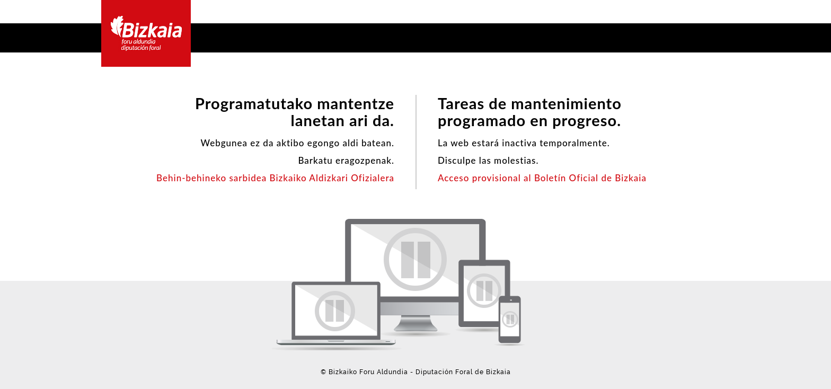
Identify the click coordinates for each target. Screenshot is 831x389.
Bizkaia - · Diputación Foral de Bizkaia (146, 33)
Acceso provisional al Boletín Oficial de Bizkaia (542, 177)
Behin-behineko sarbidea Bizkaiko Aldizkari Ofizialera (275, 177)
